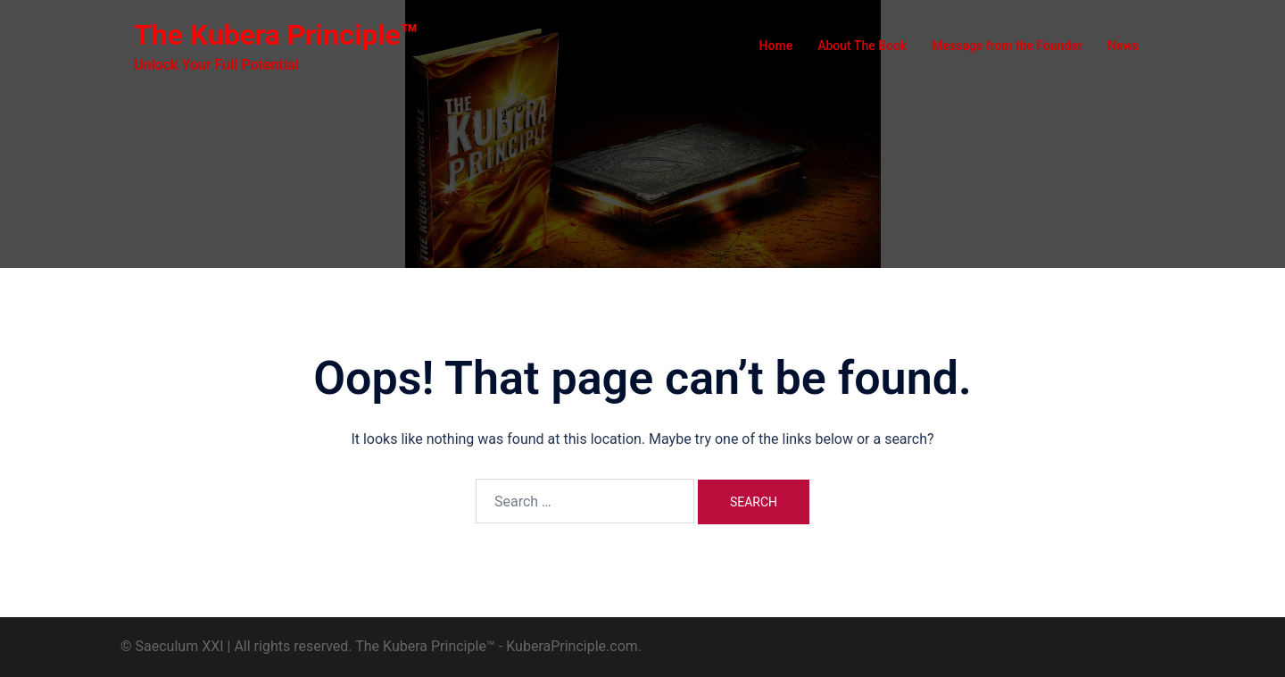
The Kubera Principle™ (276, 35)
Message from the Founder (1007, 45)
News (1123, 45)
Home (776, 45)
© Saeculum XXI (172, 646)
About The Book (862, 45)
